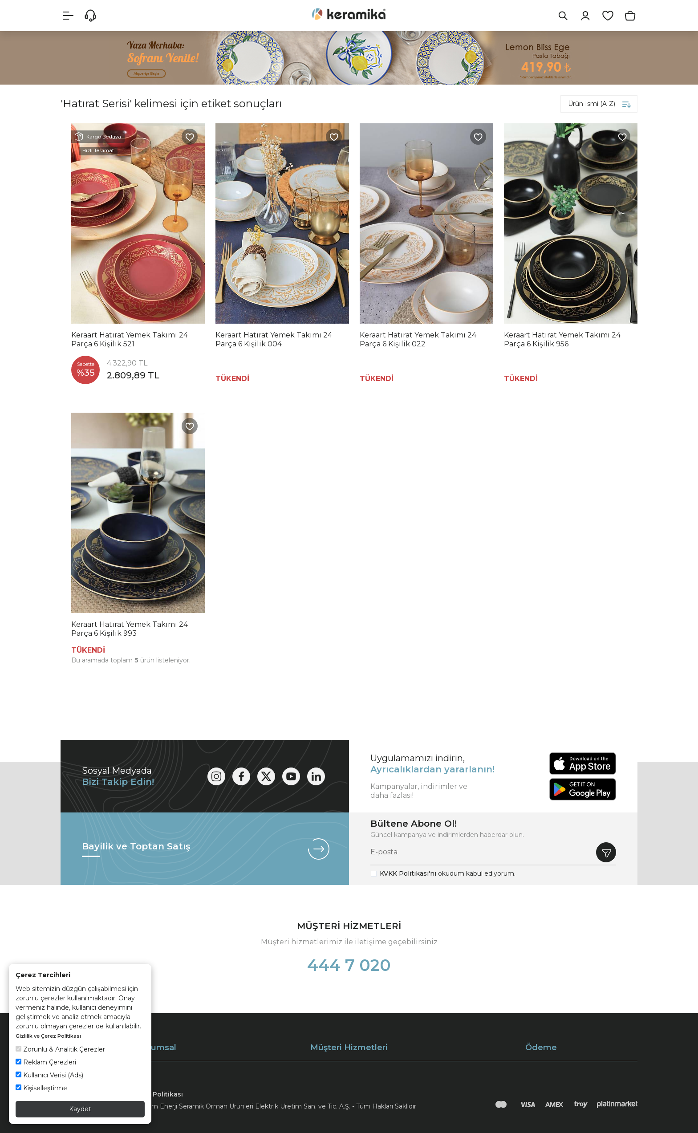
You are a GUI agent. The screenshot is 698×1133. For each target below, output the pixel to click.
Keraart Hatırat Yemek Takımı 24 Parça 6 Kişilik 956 (562, 339)
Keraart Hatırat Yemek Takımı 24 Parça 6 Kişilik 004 (273, 339)
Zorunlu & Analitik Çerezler (60, 1049)
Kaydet (80, 1109)
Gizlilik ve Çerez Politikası (48, 1036)
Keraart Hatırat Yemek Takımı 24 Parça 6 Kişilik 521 (129, 339)
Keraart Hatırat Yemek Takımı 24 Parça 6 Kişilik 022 (418, 339)
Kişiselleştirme (41, 1088)
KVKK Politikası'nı (408, 873)
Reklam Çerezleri (46, 1062)
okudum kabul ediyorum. (447, 873)
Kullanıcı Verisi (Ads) (49, 1075)
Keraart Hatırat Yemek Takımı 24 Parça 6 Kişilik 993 (129, 629)
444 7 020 (349, 965)
